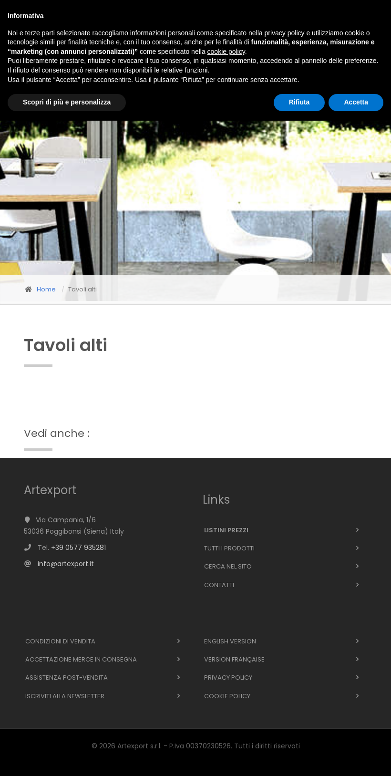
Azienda (118, 42)
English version (230, 641)
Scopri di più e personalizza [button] (67, 757)
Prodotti (76, 42)
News (152, 42)
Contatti (237, 42)
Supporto (190, 42)
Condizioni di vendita (60, 641)
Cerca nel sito (228, 566)
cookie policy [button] (226, 707)
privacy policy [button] (285, 688)
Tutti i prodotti (229, 548)
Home (38, 42)
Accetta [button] (356, 757)
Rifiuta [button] (299, 757)
